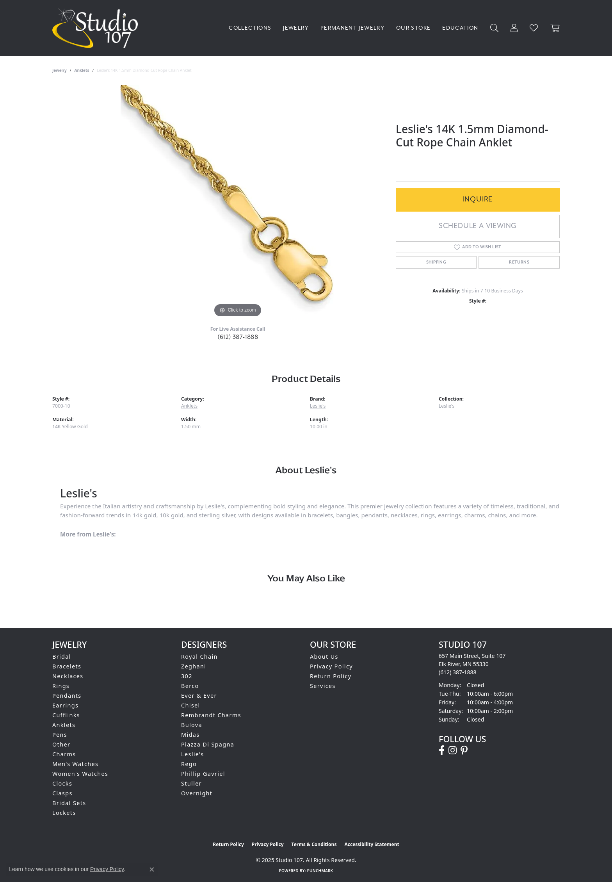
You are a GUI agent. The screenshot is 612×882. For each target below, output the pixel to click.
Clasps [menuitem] (62, 793)
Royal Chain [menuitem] (199, 656)
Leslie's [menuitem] (192, 754)
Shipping (436, 262)
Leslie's (318, 406)
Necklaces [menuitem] (68, 676)
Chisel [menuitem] (190, 705)
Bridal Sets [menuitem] (69, 803)
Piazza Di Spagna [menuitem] (207, 744)
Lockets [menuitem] (64, 812)
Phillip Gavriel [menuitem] (203, 773)
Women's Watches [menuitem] (80, 773)
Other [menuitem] (61, 744)
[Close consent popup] (151, 869)
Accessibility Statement (371, 844)
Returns (519, 262)
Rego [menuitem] (189, 764)
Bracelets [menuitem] (66, 666)
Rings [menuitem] (60, 686)
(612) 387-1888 (237, 337)
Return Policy (331, 676)
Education (460, 28)
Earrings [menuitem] (65, 705)
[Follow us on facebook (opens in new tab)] (442, 750)
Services (323, 686)
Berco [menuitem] (190, 686)
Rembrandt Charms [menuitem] (211, 715)
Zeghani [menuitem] (193, 666)
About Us (324, 656)
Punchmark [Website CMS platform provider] (320, 870)
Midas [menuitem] (190, 734)
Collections (250, 28)
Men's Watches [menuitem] (75, 764)
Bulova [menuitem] (191, 725)
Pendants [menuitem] (67, 695)
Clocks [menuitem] (62, 783)
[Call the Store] (458, 672)
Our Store (413, 28)
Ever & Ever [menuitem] (199, 695)
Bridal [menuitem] (61, 656)
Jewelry (296, 28)
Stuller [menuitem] (191, 783)
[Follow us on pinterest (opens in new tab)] (464, 750)
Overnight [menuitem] (196, 793)
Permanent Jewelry (352, 28)
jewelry (59, 70)
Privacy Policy (331, 666)
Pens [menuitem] (59, 734)
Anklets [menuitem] (63, 725)
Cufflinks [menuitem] (66, 715)
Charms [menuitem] (64, 754)
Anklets (82, 70)
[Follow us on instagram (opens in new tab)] (452, 750)
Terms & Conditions (314, 844)
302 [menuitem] (186, 676)
